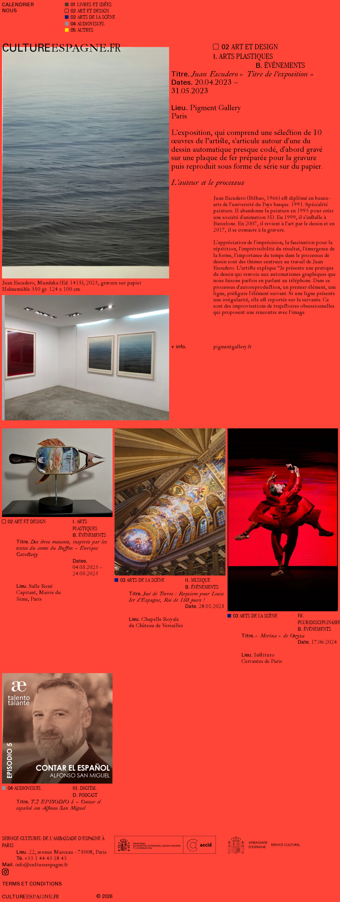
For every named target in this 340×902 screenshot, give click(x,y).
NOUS (9, 11)
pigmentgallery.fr (232, 347)
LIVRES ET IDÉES (94, 5)
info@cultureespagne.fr (41, 865)
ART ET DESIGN (93, 11)
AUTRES (85, 30)
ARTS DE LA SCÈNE (96, 18)
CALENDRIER (18, 5)
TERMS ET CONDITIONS (32, 884)
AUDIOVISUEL (91, 24)
